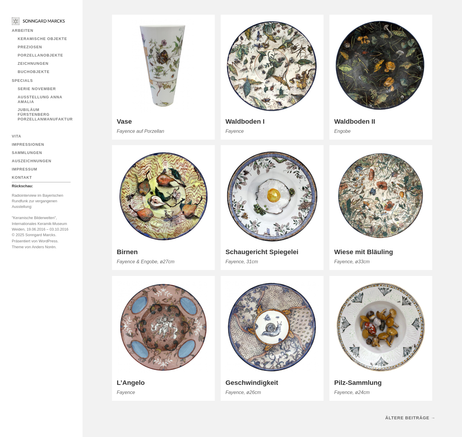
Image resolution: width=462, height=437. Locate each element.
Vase (124, 121)
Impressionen (28, 144)
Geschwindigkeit (251, 382)
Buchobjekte (34, 71)
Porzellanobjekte (40, 55)
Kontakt (22, 177)
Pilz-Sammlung (358, 382)
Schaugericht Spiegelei (261, 252)
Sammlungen (27, 152)
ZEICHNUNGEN (33, 63)
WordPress (48, 241)
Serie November (37, 89)
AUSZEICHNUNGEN (32, 161)
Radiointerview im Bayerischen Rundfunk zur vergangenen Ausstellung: (37, 201)
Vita (16, 136)
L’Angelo (131, 382)
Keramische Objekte (42, 39)
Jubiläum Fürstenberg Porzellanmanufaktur (45, 114)
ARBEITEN (22, 30)
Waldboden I (245, 121)
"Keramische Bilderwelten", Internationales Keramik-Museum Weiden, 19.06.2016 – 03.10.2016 (40, 223)
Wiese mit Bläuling (363, 252)
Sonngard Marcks (40, 235)
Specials (22, 80)
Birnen (127, 252)
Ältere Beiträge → (410, 418)
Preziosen (30, 47)
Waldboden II (354, 121)
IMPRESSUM (24, 169)
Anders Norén (43, 247)
